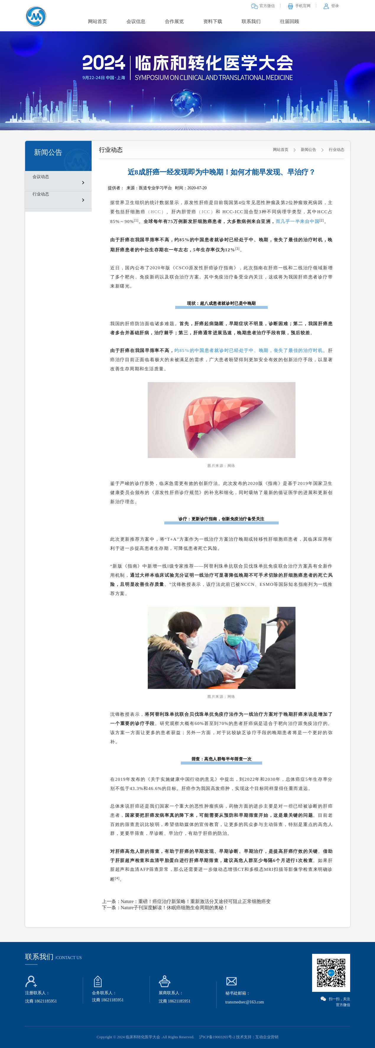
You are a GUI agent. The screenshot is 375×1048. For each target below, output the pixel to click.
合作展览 (174, 21)
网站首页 (97, 21)
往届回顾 (289, 21)
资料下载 (212, 21)
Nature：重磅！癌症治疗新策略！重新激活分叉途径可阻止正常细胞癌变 (196, 901)
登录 (331, 6)
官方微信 (263, 6)
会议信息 (135, 21)
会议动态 (41, 177)
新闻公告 (308, 149)
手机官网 (299, 6)
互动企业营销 (266, 1037)
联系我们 (251, 21)
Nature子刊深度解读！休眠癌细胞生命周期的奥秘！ (174, 907)
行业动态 (41, 194)
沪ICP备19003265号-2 (217, 1037)
